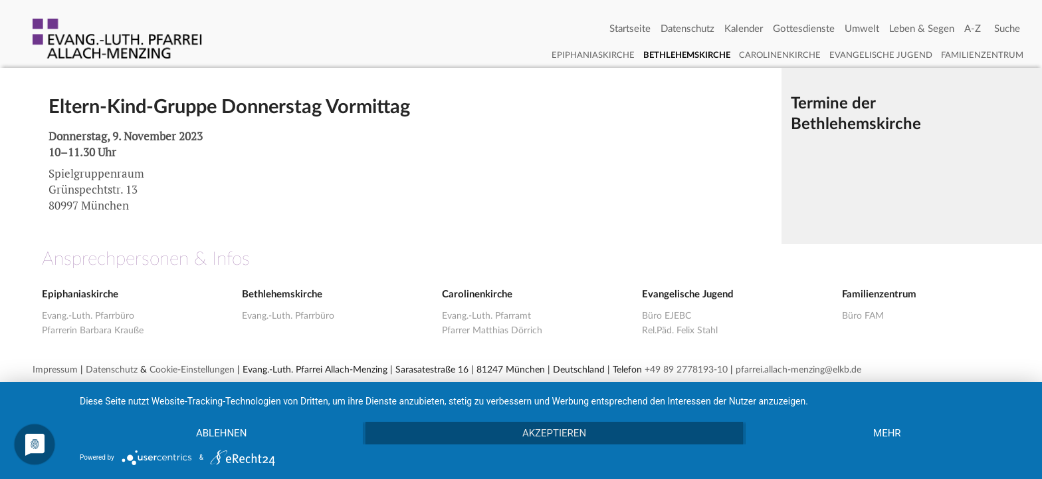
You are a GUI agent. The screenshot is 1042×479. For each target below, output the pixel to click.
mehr (887, 433)
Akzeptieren (554, 433)
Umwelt (862, 29)
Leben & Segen (921, 29)
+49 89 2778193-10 (686, 370)
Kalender (743, 29)
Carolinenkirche (780, 55)
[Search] (1007, 29)
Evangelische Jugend (880, 55)
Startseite (630, 29)
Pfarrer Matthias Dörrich (492, 330)
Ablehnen (221, 433)
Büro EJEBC (666, 316)
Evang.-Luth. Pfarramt (486, 316)
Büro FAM (863, 316)
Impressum (55, 370)
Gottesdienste (804, 29)
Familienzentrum (982, 55)
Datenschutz (687, 29)
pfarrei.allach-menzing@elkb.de (798, 370)
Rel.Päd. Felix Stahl (680, 330)
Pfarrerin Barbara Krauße (93, 330)
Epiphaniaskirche (593, 55)
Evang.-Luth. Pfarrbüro (88, 316)
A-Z (972, 29)
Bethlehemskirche (686, 55)
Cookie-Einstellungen (192, 370)
